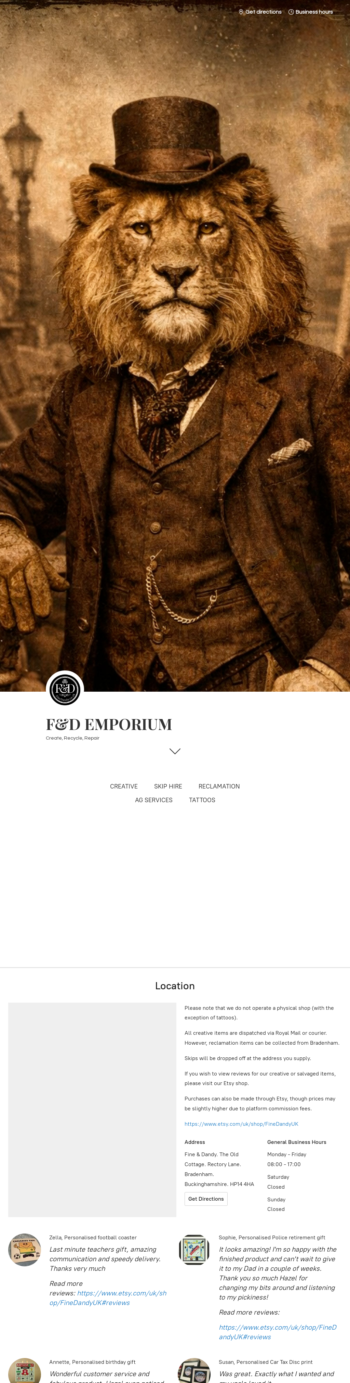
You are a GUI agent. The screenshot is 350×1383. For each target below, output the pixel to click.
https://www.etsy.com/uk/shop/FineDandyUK (241, 1124)
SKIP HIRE (168, 786)
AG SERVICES (154, 800)
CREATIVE (124, 786)
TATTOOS (202, 800)
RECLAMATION (219, 786)
